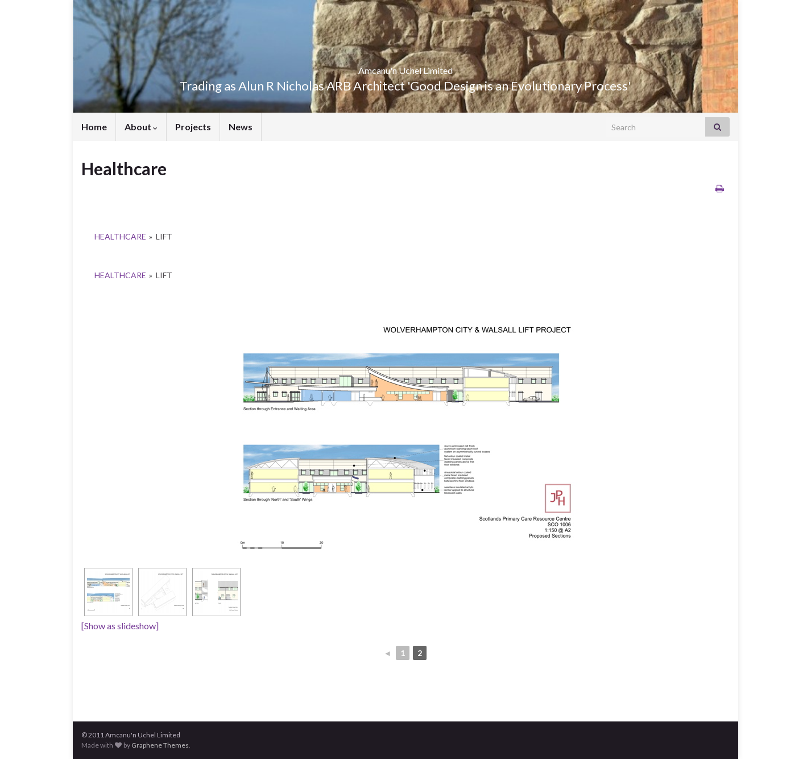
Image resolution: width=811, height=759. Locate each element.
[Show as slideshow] (120, 625)
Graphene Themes (160, 745)
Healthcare (120, 236)
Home (94, 126)
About (141, 126)
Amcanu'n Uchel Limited (405, 67)
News (241, 126)
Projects (193, 126)
